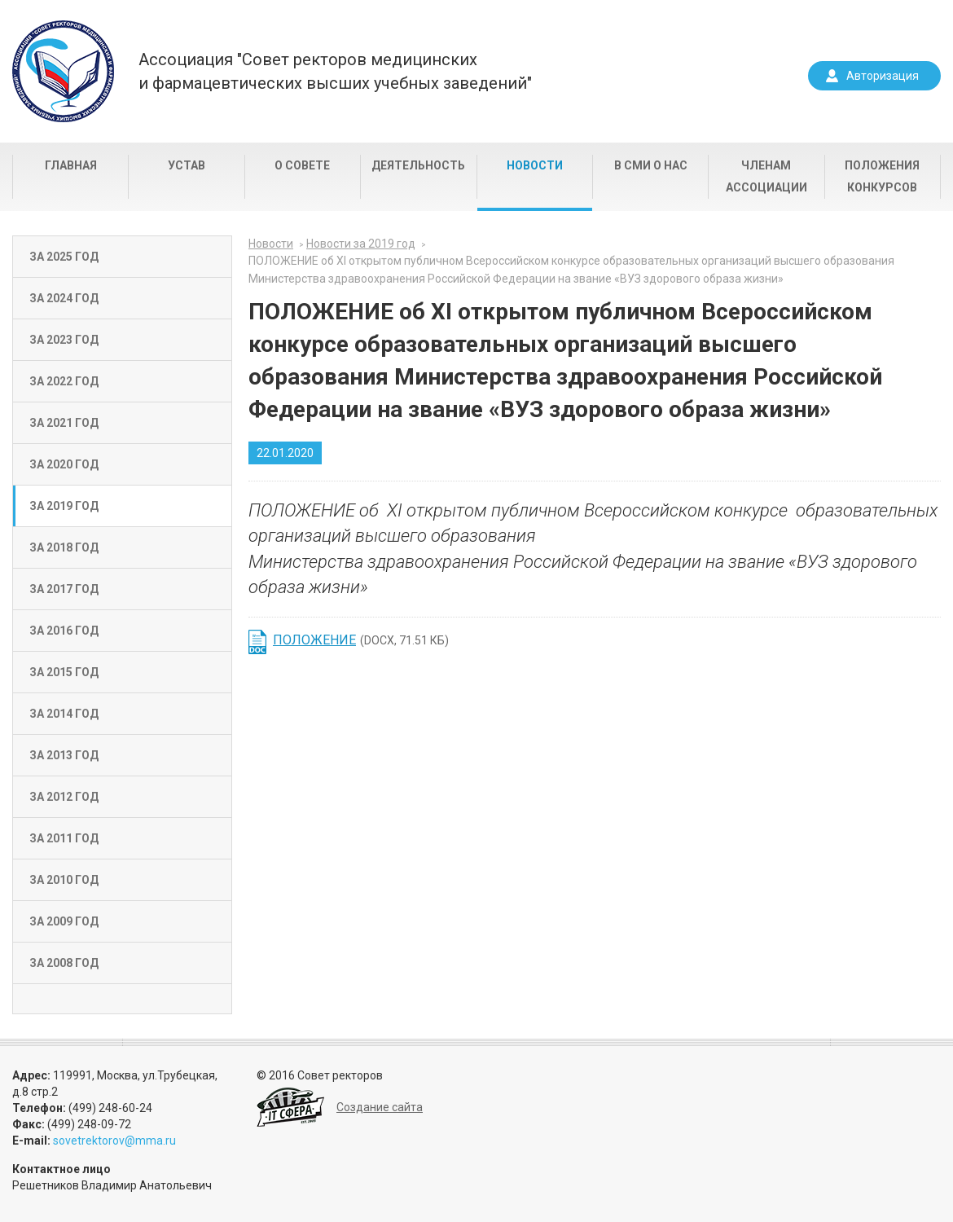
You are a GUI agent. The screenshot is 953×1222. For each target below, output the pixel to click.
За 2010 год (64, 879)
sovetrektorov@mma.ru (114, 1140)
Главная (71, 165)
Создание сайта (379, 1107)
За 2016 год (64, 630)
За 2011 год (64, 838)
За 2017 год (64, 589)
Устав (186, 165)
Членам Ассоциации (766, 176)
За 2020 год (64, 464)
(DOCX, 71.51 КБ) (361, 640)
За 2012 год (64, 796)
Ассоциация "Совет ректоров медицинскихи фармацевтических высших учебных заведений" (335, 71)
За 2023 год (64, 339)
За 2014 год (64, 713)
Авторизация (882, 75)
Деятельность (418, 165)
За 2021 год (64, 422)
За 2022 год (64, 381)
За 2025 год (64, 256)
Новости (535, 165)
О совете (302, 165)
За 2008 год (64, 962)
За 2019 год (64, 505)
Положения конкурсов (882, 176)
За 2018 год (64, 547)
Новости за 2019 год (360, 243)
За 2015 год (64, 672)
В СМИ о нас (650, 165)
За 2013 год (64, 755)
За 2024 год (64, 298)
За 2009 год (64, 921)
